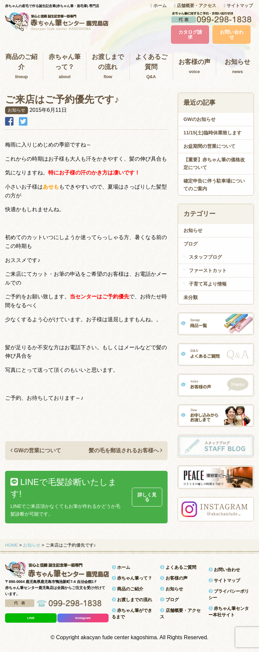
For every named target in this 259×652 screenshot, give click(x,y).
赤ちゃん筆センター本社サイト (228, 611)
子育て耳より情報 (208, 284)
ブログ (190, 244)
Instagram (83, 618)
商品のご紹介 (21, 66)
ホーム (158, 5)
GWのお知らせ (199, 119)
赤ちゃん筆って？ (65, 66)
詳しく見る (147, 497)
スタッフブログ (205, 257)
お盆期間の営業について (209, 146)
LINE (31, 618)
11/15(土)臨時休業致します (212, 132)
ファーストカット (208, 270)
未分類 (190, 297)
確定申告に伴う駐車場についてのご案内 (214, 184)
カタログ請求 (190, 34)
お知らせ (192, 230)
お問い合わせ (231, 34)
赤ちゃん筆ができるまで (132, 613)
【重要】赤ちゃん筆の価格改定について (214, 163)
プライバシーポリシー (228, 594)
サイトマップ (238, 5)
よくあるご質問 (151, 66)
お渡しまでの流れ (108, 66)
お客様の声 (194, 66)
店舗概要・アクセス (195, 5)
